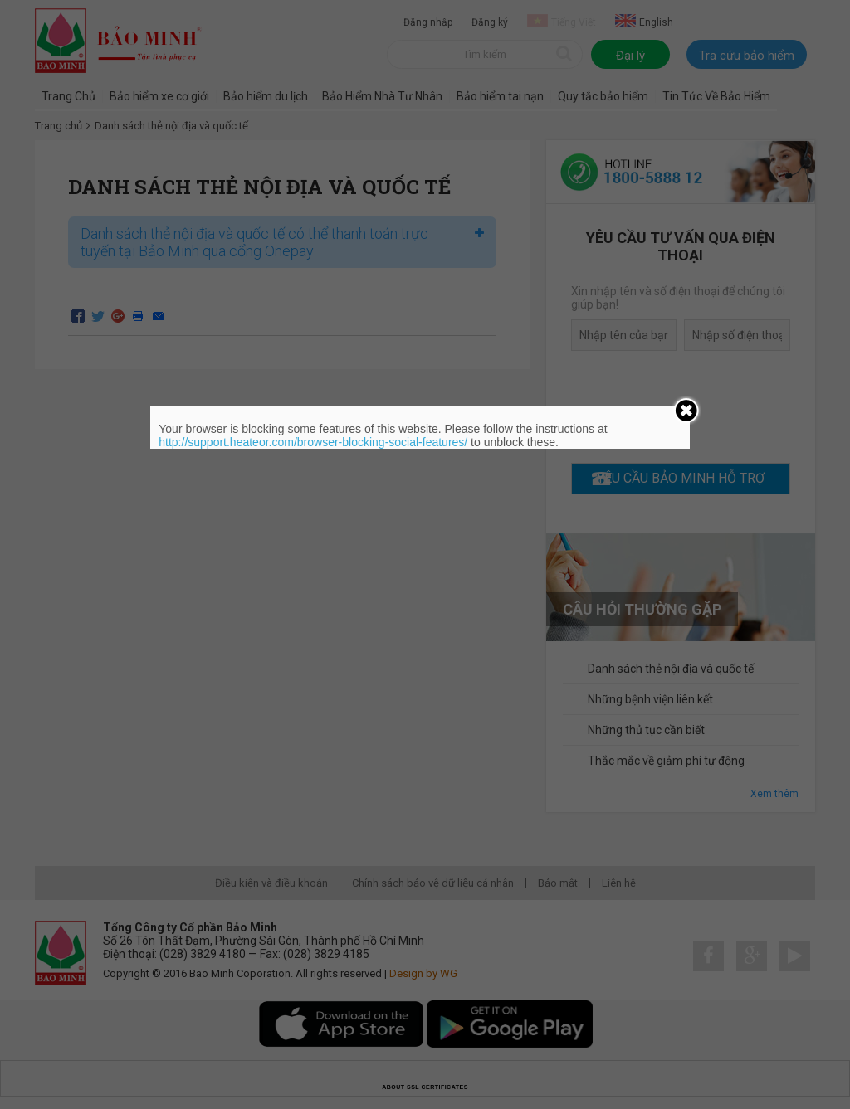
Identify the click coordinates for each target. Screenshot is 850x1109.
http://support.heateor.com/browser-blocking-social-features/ (313, 442)
